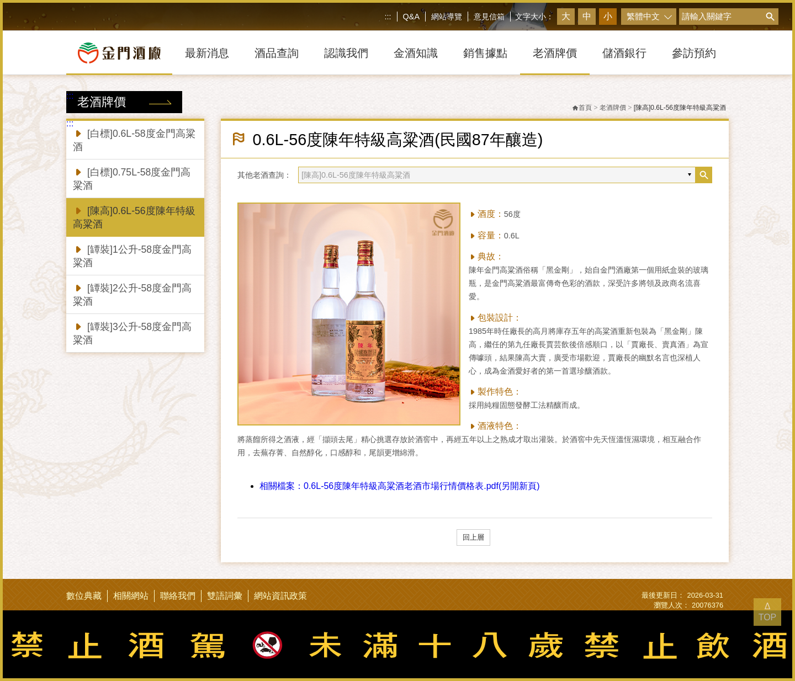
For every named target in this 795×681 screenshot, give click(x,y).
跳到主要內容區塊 (2, 2)
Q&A (411, 16)
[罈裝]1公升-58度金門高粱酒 (132, 255)
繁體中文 (643, 16)
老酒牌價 (613, 107)
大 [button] (565, 16)
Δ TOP (768, 612)
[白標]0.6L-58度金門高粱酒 (134, 139)
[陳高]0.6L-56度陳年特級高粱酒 (134, 217)
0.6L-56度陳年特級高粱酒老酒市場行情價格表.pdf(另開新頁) (399, 486)
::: (388, 16)
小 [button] (607, 16)
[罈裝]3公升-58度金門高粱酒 (132, 332)
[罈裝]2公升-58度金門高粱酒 (132, 294)
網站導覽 (446, 16)
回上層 (473, 537)
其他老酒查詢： (264, 175)
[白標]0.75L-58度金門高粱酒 (131, 178)
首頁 (582, 107)
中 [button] (586, 16)
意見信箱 (489, 16)
